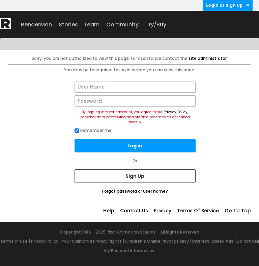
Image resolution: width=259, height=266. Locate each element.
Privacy (162, 210)
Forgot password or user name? (135, 191)
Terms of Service (198, 210)
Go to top (238, 210)
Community (122, 24)
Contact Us (134, 210)
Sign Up (134, 176)
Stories (68, 24)
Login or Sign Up (228, 5)
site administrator (208, 58)
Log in (134, 145)
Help (108, 210)
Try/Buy (155, 24)
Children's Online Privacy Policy (157, 241)
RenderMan (36, 24)
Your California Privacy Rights (92, 241)
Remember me (93, 130)
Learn (92, 24)
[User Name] (135, 87)
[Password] (135, 101)
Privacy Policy (176, 112)
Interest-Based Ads (212, 241)
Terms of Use (14, 241)
